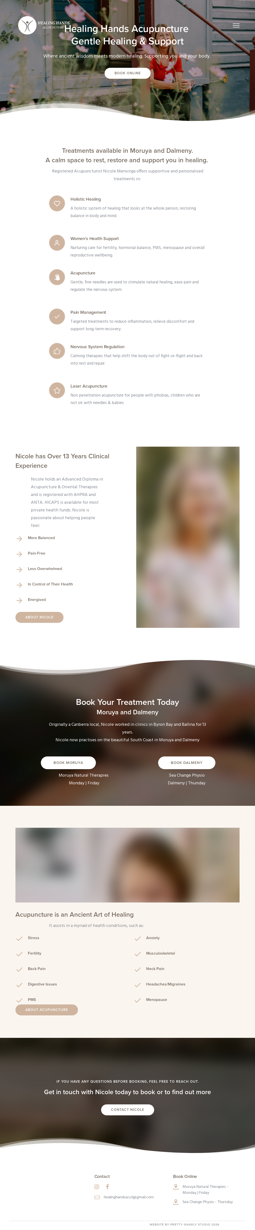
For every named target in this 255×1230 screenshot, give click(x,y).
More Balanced (41, 537)
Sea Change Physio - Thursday (208, 1202)
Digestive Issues (42, 984)
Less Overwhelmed (45, 568)
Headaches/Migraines (166, 984)
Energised (37, 599)
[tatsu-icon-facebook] (107, 1186)
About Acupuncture (46, 1010)
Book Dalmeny (187, 762)
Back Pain (37, 968)
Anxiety (153, 937)
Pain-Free (36, 553)
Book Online (128, 73)
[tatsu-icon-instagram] (98, 1186)
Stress (33, 937)
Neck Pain (155, 968)
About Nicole (39, 617)
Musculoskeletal (160, 953)
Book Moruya (68, 762)
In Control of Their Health (50, 584)
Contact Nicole (127, 1110)
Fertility (34, 953)
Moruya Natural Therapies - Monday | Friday (205, 1190)
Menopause (156, 999)
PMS (32, 999)
